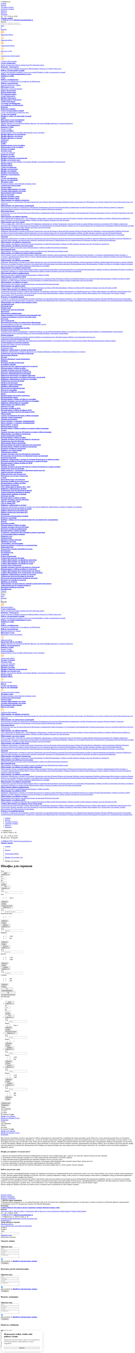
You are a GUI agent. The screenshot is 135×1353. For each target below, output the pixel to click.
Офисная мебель (19, 1211)
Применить (5, 1105)
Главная (7, 846)
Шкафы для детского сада (14, 857)
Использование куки (30, 1218)
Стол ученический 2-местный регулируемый (16, 1226)
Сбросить (5, 901)
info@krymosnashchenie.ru (23, 841)
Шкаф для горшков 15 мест (10, 1133)
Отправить (5, 1263)
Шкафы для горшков (8, 1116)
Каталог (7, 850)
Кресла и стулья (45, 1211)
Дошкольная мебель (12, 854)
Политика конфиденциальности (12, 1218)
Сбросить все (6, 1103)
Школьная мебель (7, 1211)
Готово (4, 884)
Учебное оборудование (78, 1211)
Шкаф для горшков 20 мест (10, 1118)
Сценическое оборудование (60, 1211)
